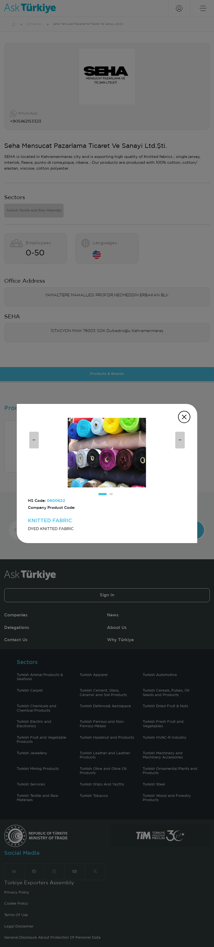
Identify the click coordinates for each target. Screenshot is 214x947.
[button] (102, 494)
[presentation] (34, 440)
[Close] (184, 417)
